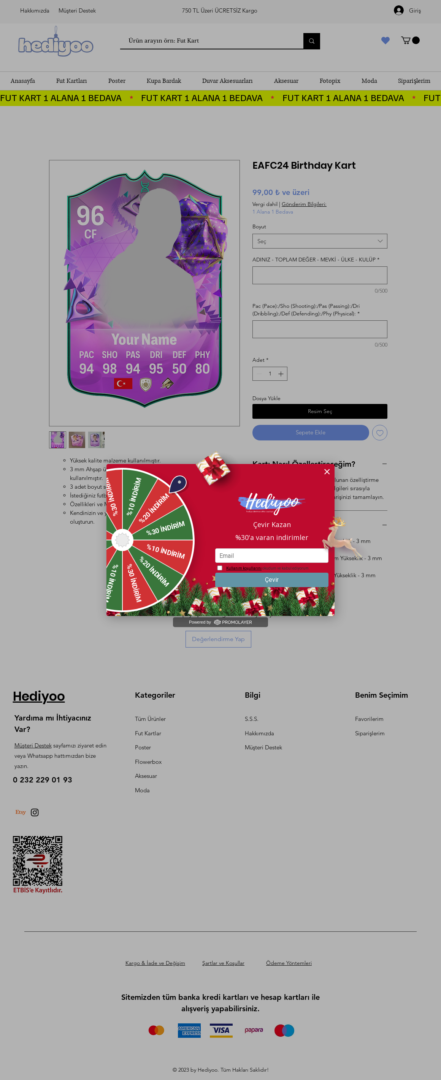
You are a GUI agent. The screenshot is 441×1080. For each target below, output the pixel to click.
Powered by (220, 622)
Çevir (272, 579)
